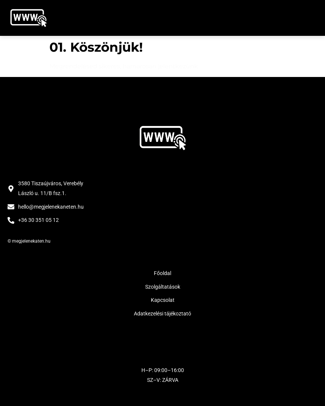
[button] (308, 17)
